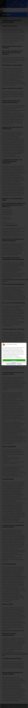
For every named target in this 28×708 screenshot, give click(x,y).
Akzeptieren (14, 360)
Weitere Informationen (11, 363)
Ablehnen (14, 362)
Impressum (19, 363)
